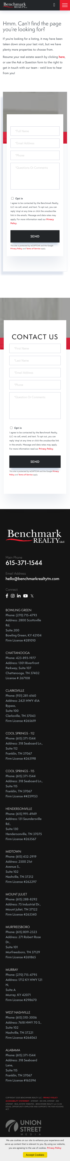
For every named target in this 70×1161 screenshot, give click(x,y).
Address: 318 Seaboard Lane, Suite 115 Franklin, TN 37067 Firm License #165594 (21, 1070)
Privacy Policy (16, 248)
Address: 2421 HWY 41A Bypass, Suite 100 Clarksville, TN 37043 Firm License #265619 (23, 711)
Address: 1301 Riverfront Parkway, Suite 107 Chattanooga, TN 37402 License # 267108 (22, 670)
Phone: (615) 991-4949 (21, 814)
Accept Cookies (35, 1154)
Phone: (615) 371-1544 (21, 738)
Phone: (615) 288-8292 (21, 899)
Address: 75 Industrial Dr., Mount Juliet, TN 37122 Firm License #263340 (23, 909)
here (62, 57)
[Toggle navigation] (65, 5)
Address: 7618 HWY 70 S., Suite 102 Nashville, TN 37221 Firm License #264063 (23, 1030)
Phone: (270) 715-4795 (21, 975)
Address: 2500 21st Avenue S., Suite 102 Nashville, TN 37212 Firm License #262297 (21, 872)
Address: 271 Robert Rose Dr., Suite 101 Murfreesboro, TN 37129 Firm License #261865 (23, 947)
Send (35, 236)
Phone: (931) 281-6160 (21, 696)
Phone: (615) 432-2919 (21, 856)
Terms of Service (33, 248)
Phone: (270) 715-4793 (21, 615)
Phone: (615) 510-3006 (21, 1017)
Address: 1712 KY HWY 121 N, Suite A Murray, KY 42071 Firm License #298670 (24, 990)
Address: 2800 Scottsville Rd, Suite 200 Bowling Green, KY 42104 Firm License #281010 (23, 630)
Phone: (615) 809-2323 (21, 932)
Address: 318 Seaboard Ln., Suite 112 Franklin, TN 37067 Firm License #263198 (24, 751)
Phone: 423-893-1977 (21, 658)
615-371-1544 (24, 562)
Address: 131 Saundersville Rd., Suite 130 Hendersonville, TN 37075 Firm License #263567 (24, 829)
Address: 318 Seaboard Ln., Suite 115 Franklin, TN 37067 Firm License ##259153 (24, 788)
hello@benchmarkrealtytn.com (32, 578)
